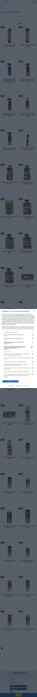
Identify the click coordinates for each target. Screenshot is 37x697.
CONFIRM (10, 381)
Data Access (18, 385)
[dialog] (18, 348)
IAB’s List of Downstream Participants (23, 323)
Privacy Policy (25, 385)
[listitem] (18, 332)
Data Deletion (11, 385)
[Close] (34, 311)
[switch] (32, 334)
